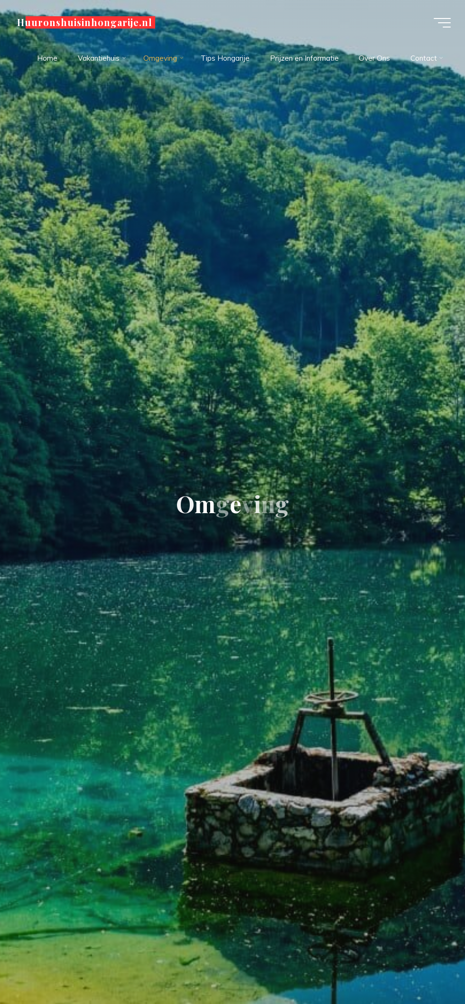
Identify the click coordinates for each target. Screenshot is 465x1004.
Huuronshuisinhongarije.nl (84, 22)
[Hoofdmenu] (442, 23)
